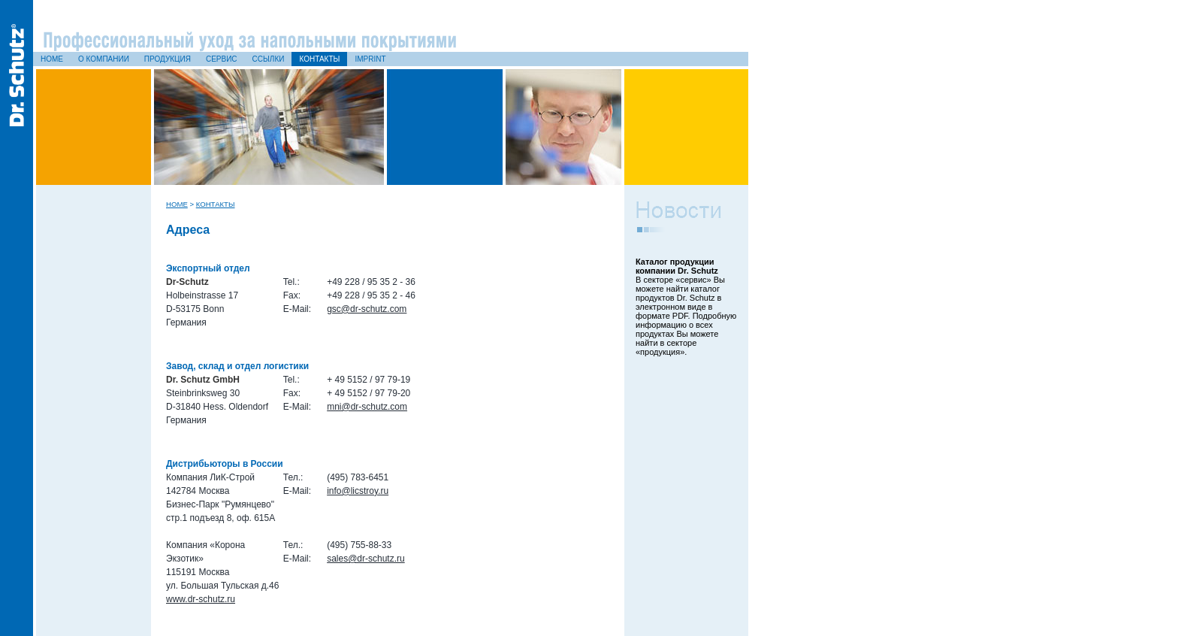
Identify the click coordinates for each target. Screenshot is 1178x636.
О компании (103, 59)
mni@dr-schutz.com (367, 406)
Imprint (370, 59)
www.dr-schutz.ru (200, 599)
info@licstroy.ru (357, 491)
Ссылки (268, 59)
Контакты (319, 59)
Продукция (167, 59)
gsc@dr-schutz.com (366, 309)
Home (52, 59)
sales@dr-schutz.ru (366, 558)
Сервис (221, 59)
